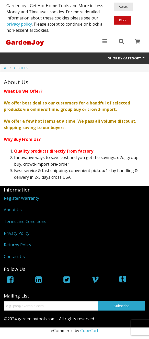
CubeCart (89, 330)
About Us (13, 210)
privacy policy (19, 24)
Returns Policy (17, 245)
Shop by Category (126, 58)
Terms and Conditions (25, 221)
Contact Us (14, 256)
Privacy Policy (16, 233)
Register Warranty (21, 198)
